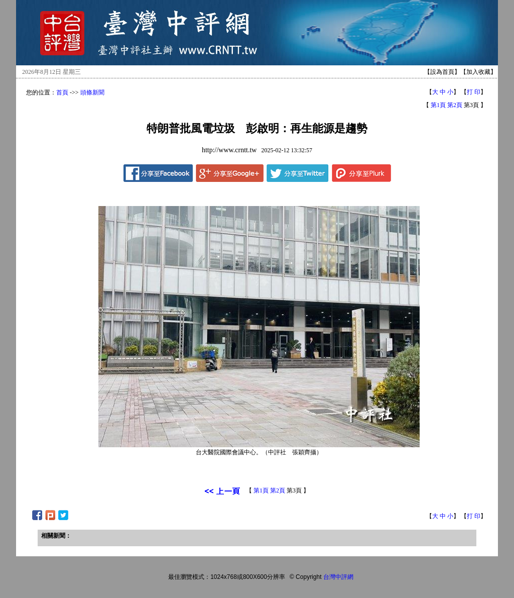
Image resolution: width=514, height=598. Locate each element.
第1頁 (438, 105)
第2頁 (454, 105)
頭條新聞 (92, 92)
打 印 (473, 91)
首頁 (62, 92)
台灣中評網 (338, 576)
